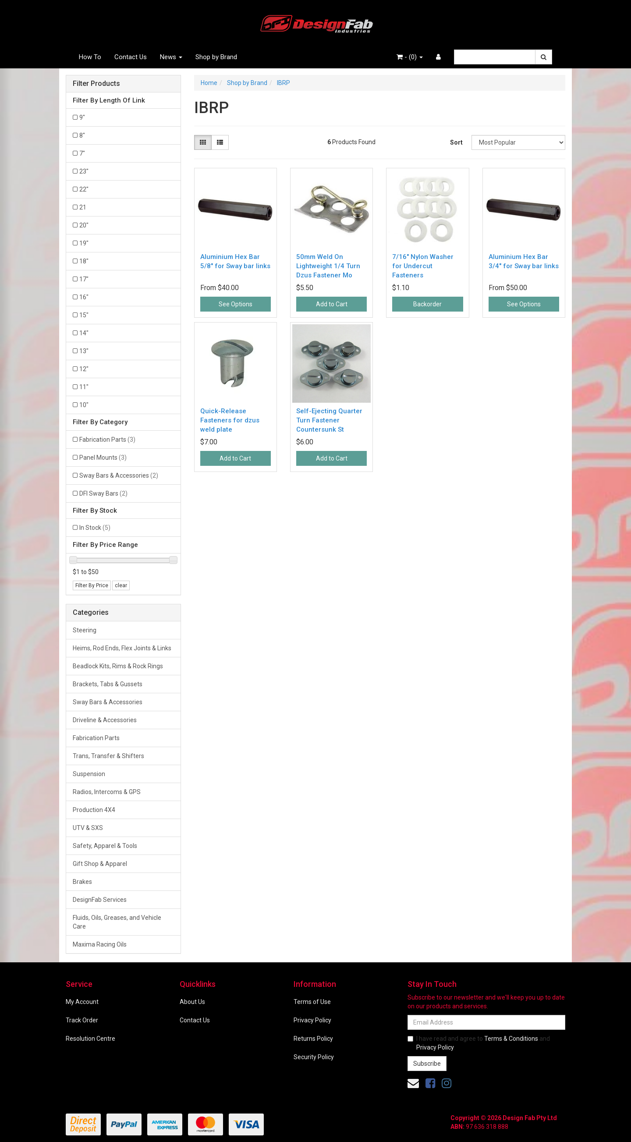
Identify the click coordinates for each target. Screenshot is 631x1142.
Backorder (427, 304)
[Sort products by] (518, 142)
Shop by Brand (216, 57)
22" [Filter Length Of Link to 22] (84, 189)
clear (121, 585)
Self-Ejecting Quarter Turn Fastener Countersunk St (329, 420)
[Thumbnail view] (203, 142)
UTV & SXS (88, 827)
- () (410, 57)
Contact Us (130, 57)
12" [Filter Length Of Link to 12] (84, 368)
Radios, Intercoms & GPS (107, 791)
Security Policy (314, 1056)
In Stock (94, 527)
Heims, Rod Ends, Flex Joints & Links (122, 648)
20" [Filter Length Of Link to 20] (84, 225)
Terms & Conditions (511, 1038)
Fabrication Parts (107, 439)
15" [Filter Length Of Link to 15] (84, 315)
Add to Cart (331, 304)
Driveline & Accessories (105, 720)
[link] (430, 1083)
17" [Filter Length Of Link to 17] (84, 279)
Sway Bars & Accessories (118, 475)
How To (90, 57)
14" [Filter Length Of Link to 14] (84, 333)
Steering (84, 630)
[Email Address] (486, 1022)
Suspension (89, 773)
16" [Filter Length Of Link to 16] (84, 297)
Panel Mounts (103, 457)
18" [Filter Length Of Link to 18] (84, 261)
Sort (456, 142)
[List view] (220, 142)
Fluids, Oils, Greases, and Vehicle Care (117, 922)
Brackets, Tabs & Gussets (107, 684)
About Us (192, 1001)
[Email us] (413, 1083)
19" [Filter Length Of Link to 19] (84, 243)
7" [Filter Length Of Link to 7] (82, 153)
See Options (235, 304)
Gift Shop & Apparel (100, 863)
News (171, 57)
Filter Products (96, 84)
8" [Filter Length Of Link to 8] (82, 135)
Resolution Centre (90, 1038)
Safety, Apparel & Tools (105, 845)
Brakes (82, 881)
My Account (82, 1001)
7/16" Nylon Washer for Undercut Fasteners (423, 266)
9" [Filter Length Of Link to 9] (82, 117)
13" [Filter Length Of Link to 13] (84, 351)
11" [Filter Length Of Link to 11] (84, 386)
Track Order (82, 1020)
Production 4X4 (94, 809)
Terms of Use (312, 1001)
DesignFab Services (100, 899)
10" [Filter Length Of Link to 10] (84, 404)
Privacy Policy (312, 1020)
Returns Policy (313, 1038)
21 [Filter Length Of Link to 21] (82, 207)
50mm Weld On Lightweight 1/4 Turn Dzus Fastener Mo (328, 266)
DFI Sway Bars (103, 493)
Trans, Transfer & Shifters (108, 755)
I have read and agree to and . (479, 1043)
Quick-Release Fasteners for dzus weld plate (229, 420)
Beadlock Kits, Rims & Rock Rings (118, 666)
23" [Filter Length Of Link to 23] (84, 171)
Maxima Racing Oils (100, 944)
